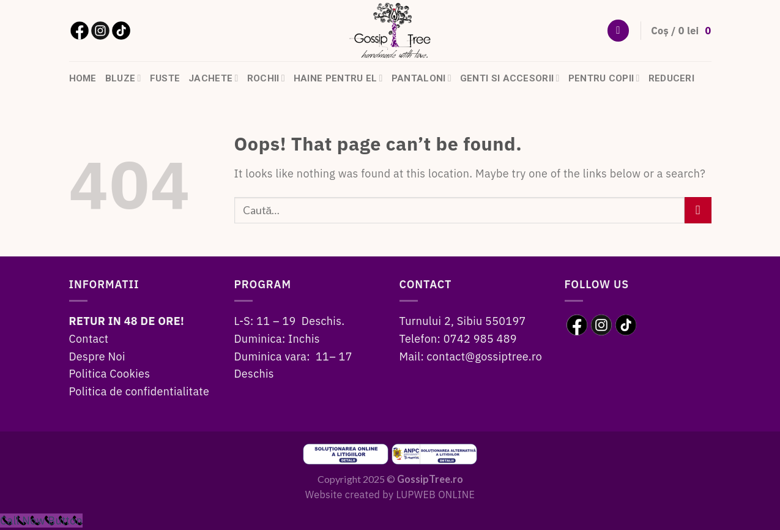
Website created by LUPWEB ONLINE (390, 494)
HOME (83, 78)
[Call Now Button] (41, 520)
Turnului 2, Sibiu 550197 (462, 321)
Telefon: (421, 339)
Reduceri (671, 78)
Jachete (213, 78)
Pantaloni (421, 78)
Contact (89, 339)
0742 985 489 (480, 339)
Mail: (413, 356)
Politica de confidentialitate (139, 391)
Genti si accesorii (510, 78)
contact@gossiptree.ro (485, 356)
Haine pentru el (338, 78)
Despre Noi (97, 356)
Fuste (165, 78)
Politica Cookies (109, 374)
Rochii (266, 78)
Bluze (123, 78)
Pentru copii (604, 78)
